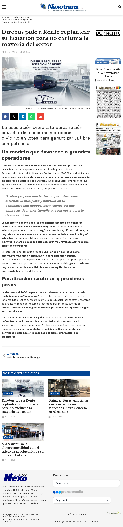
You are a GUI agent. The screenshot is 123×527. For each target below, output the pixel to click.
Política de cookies (76, 514)
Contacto (94, 522)
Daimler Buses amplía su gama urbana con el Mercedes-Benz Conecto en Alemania (68, 406)
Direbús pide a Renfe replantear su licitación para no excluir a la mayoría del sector (20, 406)
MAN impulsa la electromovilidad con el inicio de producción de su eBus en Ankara (23, 449)
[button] (5, 116)
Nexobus (25, 52)
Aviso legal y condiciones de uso (70, 522)
